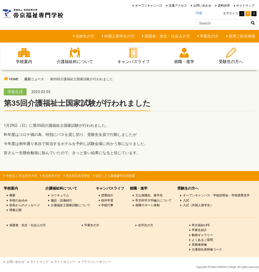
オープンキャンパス (148, 5)
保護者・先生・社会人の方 (167, 36)
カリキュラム (60, 195)
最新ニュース (34, 79)
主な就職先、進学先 (149, 195)
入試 (186, 200)
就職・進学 (184, 61)
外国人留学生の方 (119, 36)
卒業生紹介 (199, 230)
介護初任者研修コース (207, 249)
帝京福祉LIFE (201, 225)
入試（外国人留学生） (198, 205)
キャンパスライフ (133, 61)
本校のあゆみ (18, 200)
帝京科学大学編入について (153, 200)
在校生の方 (84, 36)
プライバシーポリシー (96, 262)
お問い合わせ (202, 5)
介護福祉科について (75, 61)
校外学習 (107, 200)
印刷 (199, 13)
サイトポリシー (64, 262)
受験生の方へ (231, 61)
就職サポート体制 (147, 205)
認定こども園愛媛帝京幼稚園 (115, 176)
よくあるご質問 (202, 240)
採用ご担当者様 (242, 36)
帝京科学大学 (51, 176)
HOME (13, 79)
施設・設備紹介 (61, 200)
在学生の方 (145, 225)
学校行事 (107, 205)
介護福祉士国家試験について (70, 205)
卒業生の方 (209, 36)
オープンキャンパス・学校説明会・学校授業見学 (216, 195)
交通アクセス (178, 5)
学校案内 (24, 61)
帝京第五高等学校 (78, 176)
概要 (12, 195)
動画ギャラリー (202, 235)
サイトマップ (245, 5)
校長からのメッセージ (24, 205)
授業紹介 (107, 195)
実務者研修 (199, 244)
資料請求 (224, 5)
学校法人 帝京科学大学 (21, 176)
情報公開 (15, 210)
